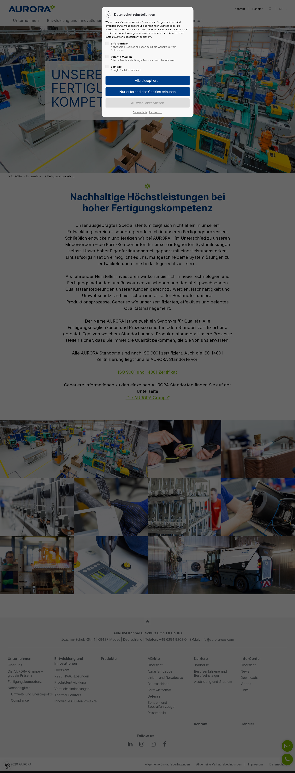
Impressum (155, 112)
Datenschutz (140, 112)
